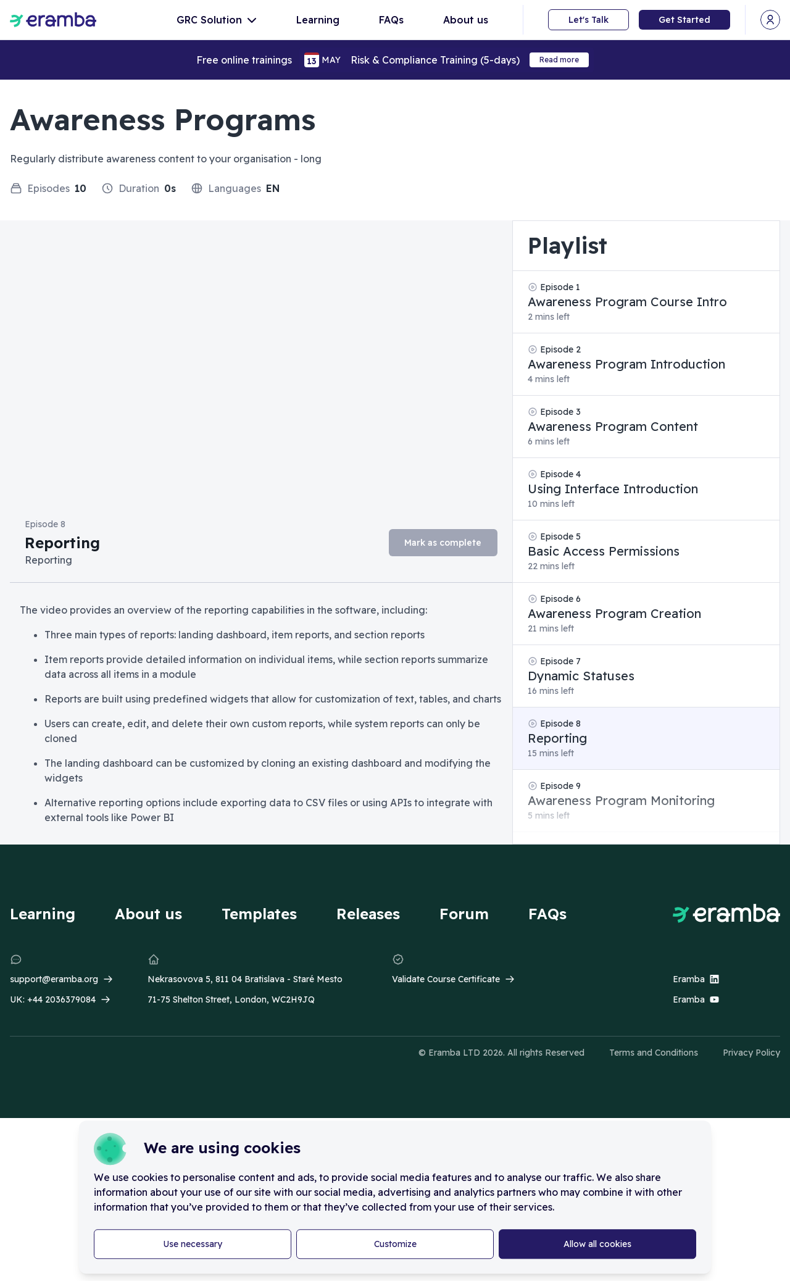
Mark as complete (442, 542)
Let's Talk (588, 19)
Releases (368, 913)
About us (465, 20)
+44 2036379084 (61, 999)
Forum (464, 913)
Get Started (684, 19)
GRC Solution (217, 19)
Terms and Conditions (653, 1052)
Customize (395, 1244)
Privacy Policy (751, 1052)
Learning (317, 20)
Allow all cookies (597, 1244)
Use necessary (192, 1244)
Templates (259, 913)
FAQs (391, 20)
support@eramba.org (54, 979)
